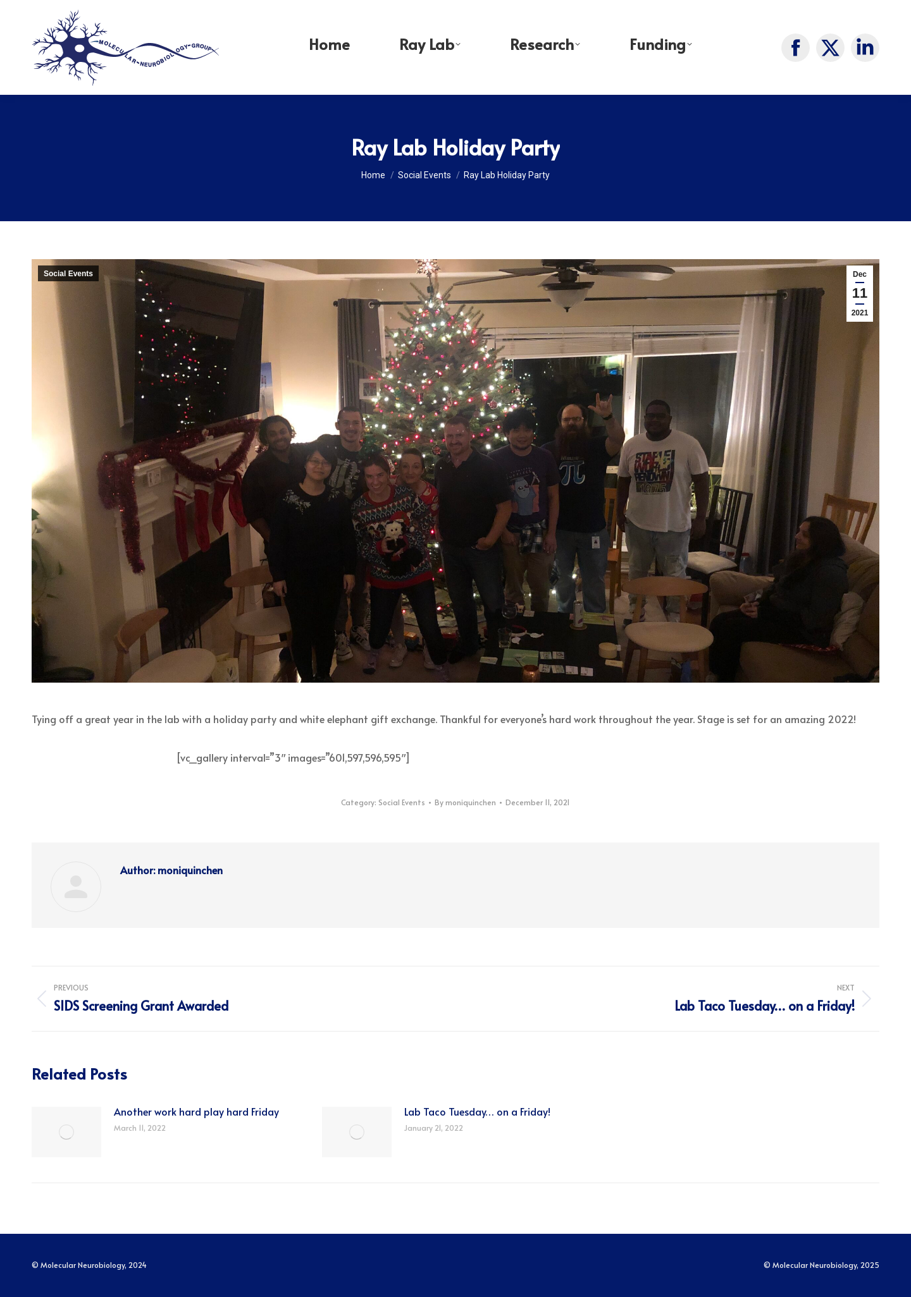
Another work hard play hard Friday (196, 1111)
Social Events (68, 273)
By (465, 802)
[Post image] (66, 1132)
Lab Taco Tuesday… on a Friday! (477, 1111)
